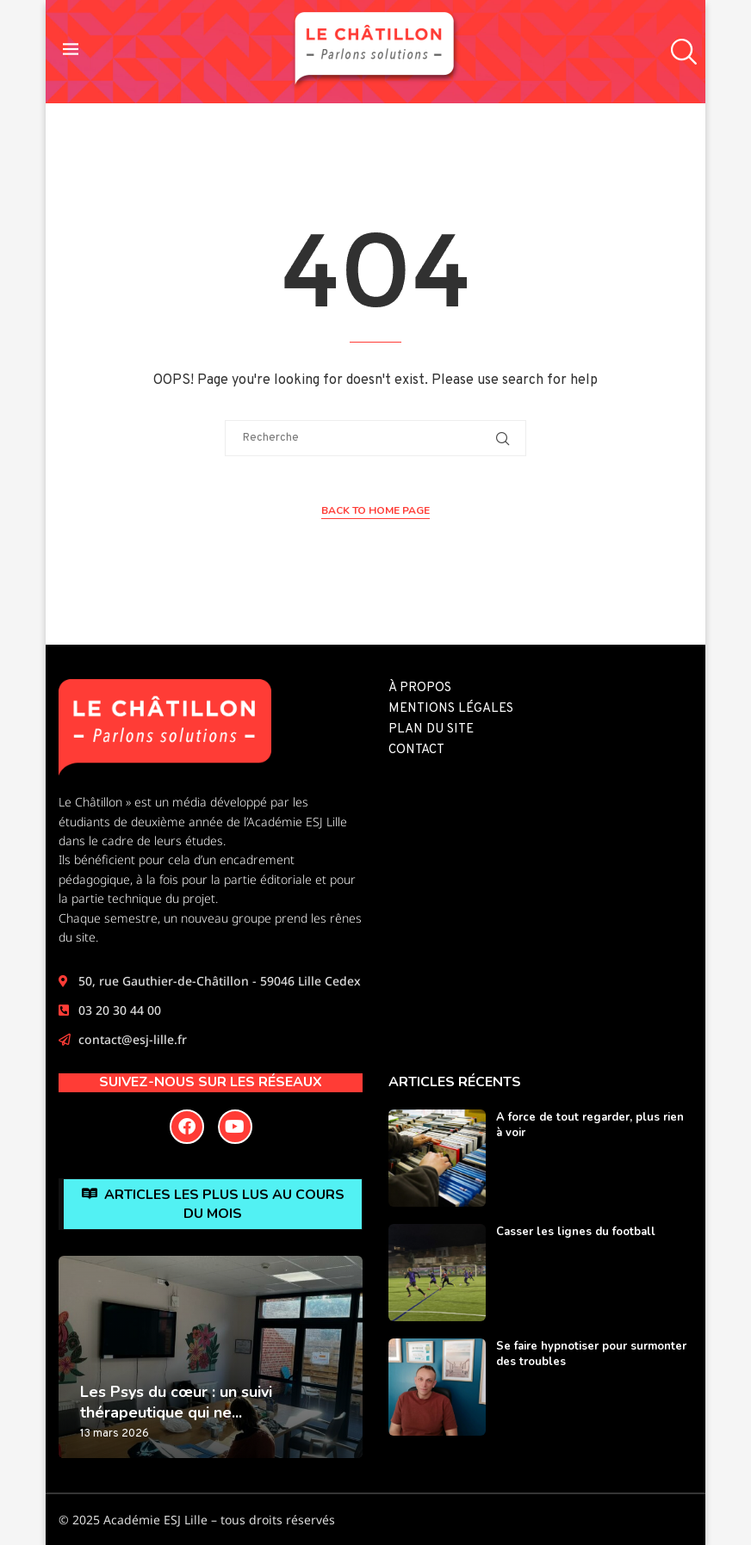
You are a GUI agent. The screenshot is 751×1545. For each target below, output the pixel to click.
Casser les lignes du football (575, 1231)
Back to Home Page (375, 510)
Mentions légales (450, 709)
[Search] (679, 52)
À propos (419, 688)
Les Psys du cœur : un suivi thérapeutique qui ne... (176, 1402)
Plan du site (431, 729)
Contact (416, 750)
